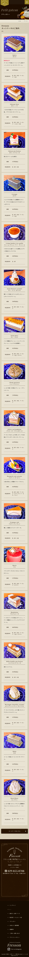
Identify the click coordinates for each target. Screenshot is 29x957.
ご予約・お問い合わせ (15, 933)
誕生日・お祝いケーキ (15, 913)
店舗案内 (12, 929)
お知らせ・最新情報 (14, 925)
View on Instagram (16, 949)
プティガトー (13, 921)
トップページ (13, 905)
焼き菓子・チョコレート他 (16, 917)
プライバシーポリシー (15, 937)
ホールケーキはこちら (14, 831)
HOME (19, 21)
